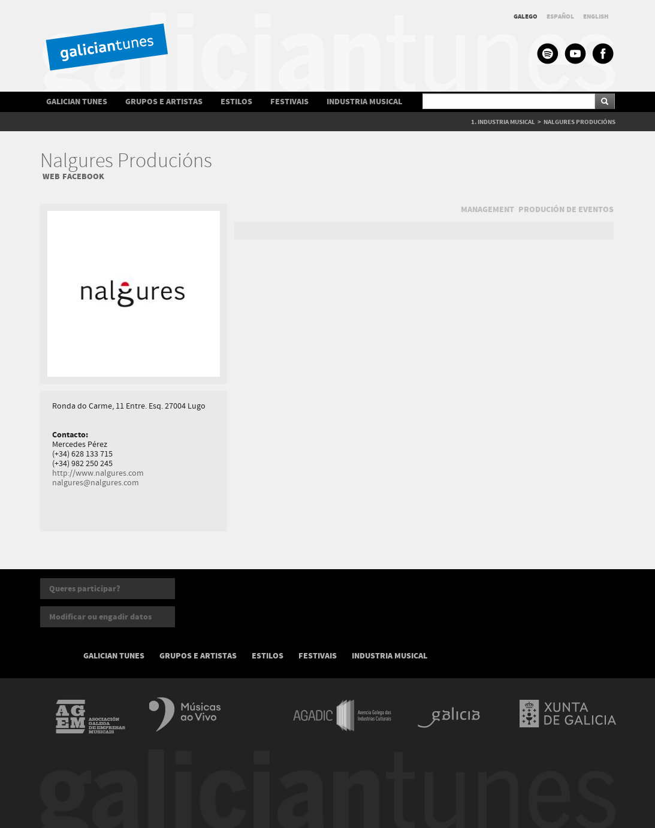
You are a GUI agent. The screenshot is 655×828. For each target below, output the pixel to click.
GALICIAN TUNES (76, 101)
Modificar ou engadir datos (100, 616)
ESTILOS (236, 101)
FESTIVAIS (289, 101)
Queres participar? (84, 588)
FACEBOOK (83, 176)
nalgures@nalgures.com (95, 483)
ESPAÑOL (560, 16)
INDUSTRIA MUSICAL (364, 101)
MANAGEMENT (487, 209)
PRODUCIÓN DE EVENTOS (566, 209)
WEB (51, 176)
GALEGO (526, 16)
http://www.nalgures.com (98, 473)
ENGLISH (596, 16)
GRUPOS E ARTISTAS (164, 101)
